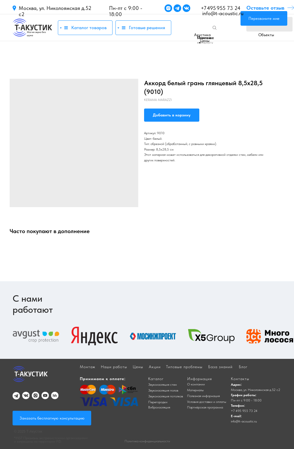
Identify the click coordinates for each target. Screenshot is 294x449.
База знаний (220, 366)
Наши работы (114, 366)
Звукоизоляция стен (162, 384)
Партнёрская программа (205, 407)
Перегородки (157, 402)
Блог (243, 366)
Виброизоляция (159, 407)
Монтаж (204, 37)
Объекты (266, 34)
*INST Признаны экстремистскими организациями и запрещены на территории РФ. (51, 439)
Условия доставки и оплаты (206, 402)
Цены (205, 40)
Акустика (202, 34)
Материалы (195, 390)
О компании (196, 384)
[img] (32, 27)
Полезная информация (203, 396)
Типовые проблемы (184, 366)
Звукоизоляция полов (163, 390)
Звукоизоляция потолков (165, 396)
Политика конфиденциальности (147, 441)
